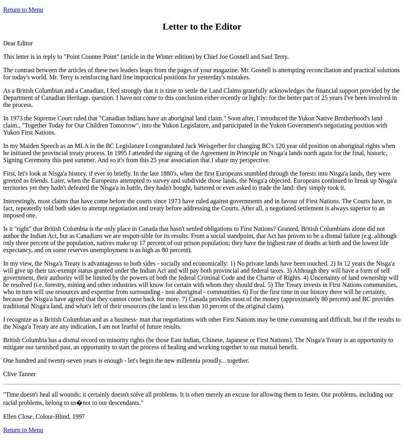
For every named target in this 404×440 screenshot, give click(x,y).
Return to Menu (23, 9)
